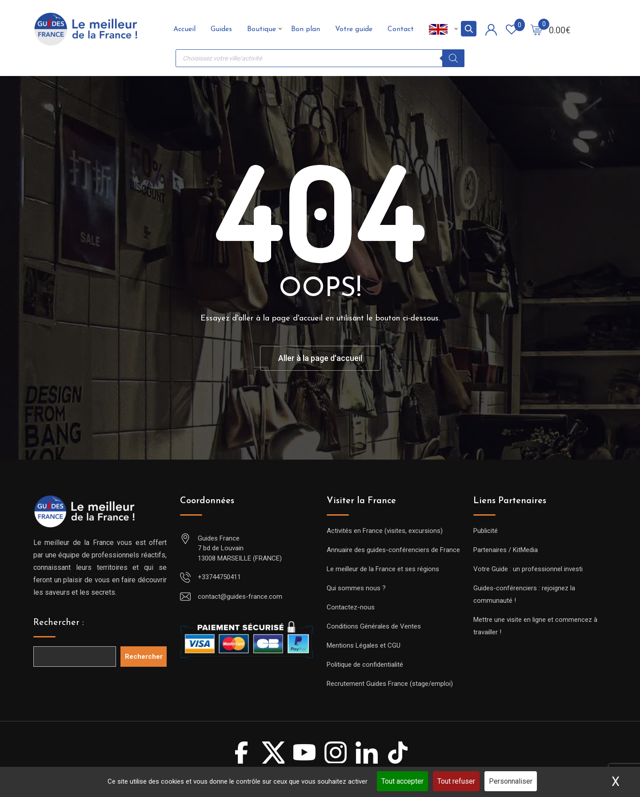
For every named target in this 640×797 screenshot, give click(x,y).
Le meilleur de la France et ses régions (383, 569)
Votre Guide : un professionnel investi (528, 569)
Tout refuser (456, 781)
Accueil (184, 29)
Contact (401, 29)
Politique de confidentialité (365, 665)
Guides (221, 29)
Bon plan (305, 29)
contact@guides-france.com (240, 597)
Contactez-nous (351, 607)
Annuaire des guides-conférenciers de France (393, 550)
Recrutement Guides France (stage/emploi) (390, 684)
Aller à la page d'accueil (320, 358)
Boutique (261, 29)
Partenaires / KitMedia (505, 550)
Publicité (485, 531)
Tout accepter (402, 781)
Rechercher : (58, 622)
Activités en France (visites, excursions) (385, 531)
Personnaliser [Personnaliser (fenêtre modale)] (510, 781)
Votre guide (353, 29)
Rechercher (144, 657)
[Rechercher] (453, 58)
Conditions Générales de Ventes (374, 626)
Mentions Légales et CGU (363, 645)
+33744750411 (219, 577)
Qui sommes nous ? (356, 588)
